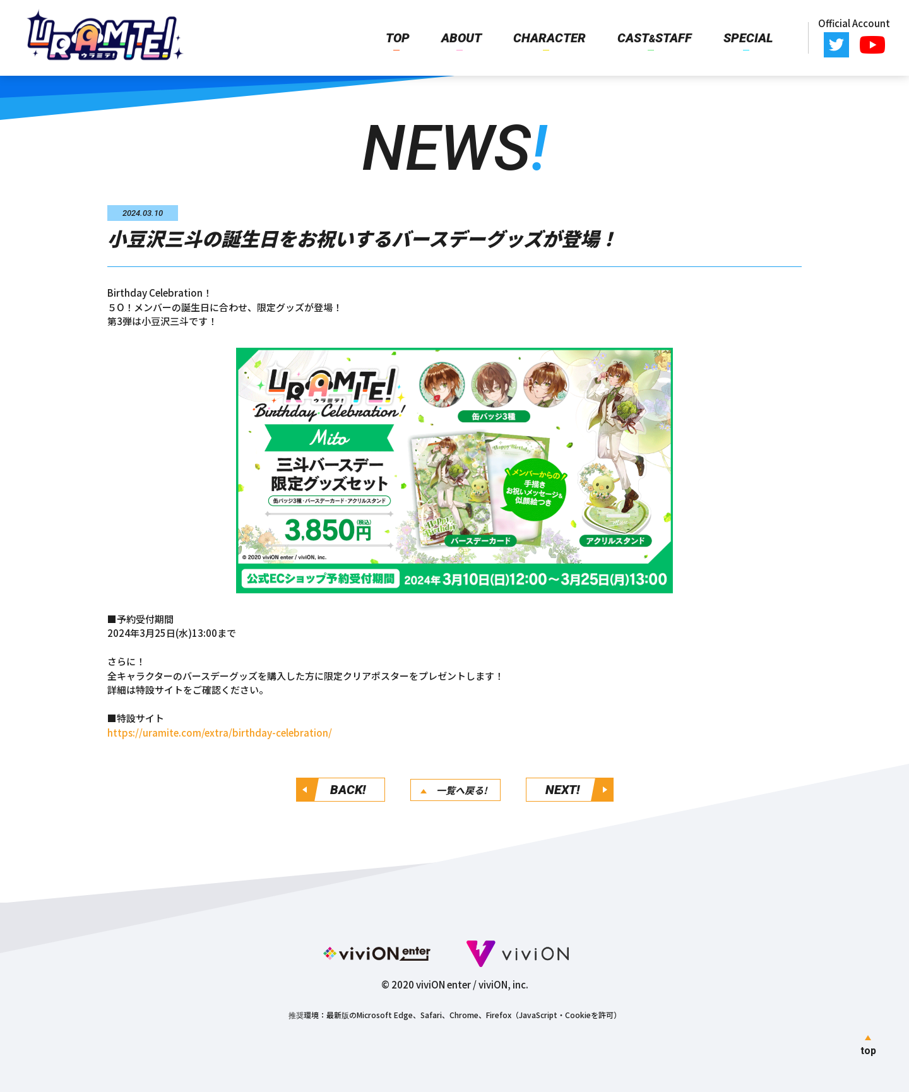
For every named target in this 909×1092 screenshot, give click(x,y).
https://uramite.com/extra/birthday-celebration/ (219, 732)
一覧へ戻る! (461, 790)
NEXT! (562, 789)
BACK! (347, 789)
